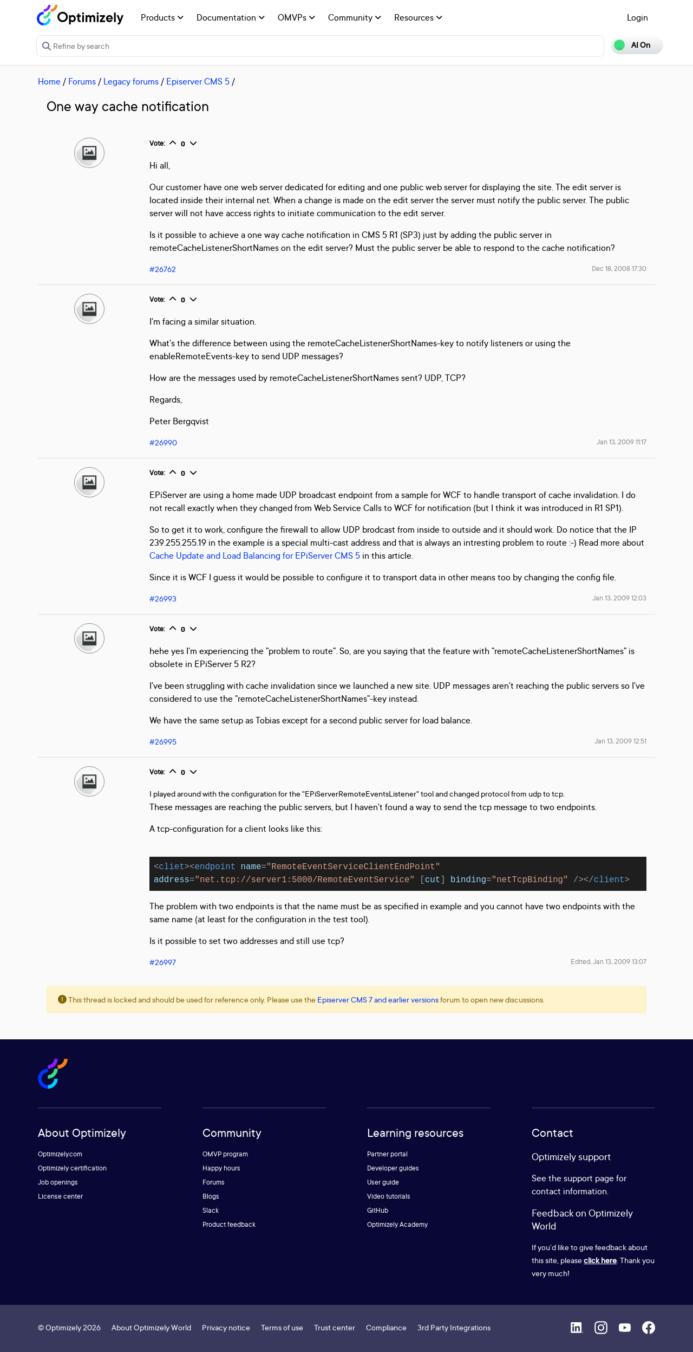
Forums (82, 81)
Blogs (210, 1196)
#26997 (162, 962)
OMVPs (296, 17)
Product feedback (229, 1224)
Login (637, 17)
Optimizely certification (72, 1168)
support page (589, 1178)
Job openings (58, 1182)
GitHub (377, 1210)
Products (162, 17)
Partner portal (387, 1154)
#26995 (162, 741)
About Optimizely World (151, 1327)
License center (60, 1196)
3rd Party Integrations (454, 1327)
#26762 (162, 269)
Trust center (334, 1327)
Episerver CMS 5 (198, 81)
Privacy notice (226, 1327)
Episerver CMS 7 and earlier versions (378, 999)
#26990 (163, 442)
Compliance (386, 1327)
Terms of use (282, 1327)
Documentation (231, 17)
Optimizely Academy (397, 1224)
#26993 (162, 598)
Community (354, 17)
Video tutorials (388, 1196)
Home (49, 81)
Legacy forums (131, 81)
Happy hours (221, 1168)
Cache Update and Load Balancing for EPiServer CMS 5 (255, 555)
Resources (418, 17)
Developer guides (393, 1168)
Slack (210, 1210)
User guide (383, 1182)
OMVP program (225, 1154)
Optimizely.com (60, 1154)
